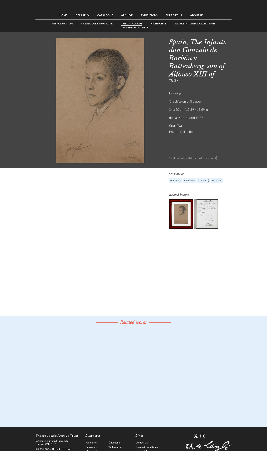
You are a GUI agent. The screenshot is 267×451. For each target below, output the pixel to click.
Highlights (158, 23)
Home (63, 15)
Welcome (91, 442)
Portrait (175, 180)
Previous (239, 41)
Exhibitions (149, 15)
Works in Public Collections (195, 23)
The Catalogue (131, 23)
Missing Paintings (135, 27)
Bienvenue (92, 446)
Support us (174, 15)
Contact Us (142, 442)
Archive (127, 15)
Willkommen (115, 446)
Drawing (189, 180)
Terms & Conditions (147, 446)
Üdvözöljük (114, 442)
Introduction (62, 23)
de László (82, 15)
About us (196, 15)
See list (245, 41)
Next (252, 41)
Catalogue (105, 15)
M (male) (217, 180)
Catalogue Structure (97, 23)
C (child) (203, 180)
